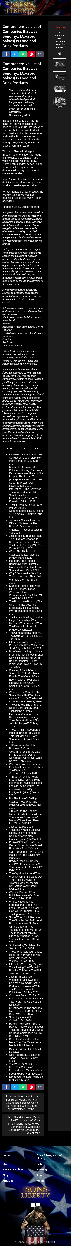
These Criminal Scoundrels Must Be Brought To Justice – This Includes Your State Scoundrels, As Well (25, 734)
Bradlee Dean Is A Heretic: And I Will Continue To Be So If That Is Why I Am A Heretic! (26, 864)
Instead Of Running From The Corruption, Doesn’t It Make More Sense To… (26, 457)
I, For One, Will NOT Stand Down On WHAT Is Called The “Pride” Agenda (26, 645)
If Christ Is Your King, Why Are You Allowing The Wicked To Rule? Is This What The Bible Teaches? (26, 969)
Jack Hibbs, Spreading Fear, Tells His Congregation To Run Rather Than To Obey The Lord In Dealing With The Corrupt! (26, 542)
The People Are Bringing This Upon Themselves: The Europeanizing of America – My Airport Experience (26, 606)
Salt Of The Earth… (20, 686)
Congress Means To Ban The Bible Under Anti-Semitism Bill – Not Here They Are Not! (26, 998)
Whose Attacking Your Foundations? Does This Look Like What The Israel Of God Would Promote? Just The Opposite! (25, 908)
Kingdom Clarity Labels (15, 206)
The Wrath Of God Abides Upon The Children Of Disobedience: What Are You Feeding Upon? (25, 1069)
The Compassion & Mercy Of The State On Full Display (25, 634)
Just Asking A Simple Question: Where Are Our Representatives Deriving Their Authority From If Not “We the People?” (24, 717)
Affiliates (7, 1180)
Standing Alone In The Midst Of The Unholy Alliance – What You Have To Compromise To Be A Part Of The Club (25, 592)
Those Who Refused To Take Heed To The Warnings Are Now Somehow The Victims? (25, 956)
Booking (42, 1169)
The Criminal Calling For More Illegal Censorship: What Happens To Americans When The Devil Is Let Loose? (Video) (26, 623)
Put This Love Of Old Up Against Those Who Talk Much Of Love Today (23, 801)
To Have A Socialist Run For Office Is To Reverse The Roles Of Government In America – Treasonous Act (25, 525)
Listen (40, 1164)
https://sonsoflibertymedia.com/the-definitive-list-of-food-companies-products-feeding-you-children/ (23, 182)
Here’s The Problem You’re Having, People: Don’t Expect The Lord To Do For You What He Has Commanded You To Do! (26, 1030)
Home (6, 1155)
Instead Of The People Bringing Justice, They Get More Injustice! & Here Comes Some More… (26, 565)
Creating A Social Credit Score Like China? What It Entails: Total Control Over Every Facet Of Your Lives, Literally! (24, 676)
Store (5, 1164)
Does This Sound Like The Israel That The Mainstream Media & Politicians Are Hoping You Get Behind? (25, 1044)
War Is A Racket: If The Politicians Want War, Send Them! (24, 895)
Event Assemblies (13, 1169)
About (40, 1175)
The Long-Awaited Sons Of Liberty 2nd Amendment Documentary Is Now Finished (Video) (24, 834)
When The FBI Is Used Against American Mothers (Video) (24, 554)
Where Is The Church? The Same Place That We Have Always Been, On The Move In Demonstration (26, 697)
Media (40, 1180)
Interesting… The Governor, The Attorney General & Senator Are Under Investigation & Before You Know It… (25, 495)
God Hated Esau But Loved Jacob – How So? (24, 1056)
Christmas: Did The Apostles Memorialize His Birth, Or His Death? (25, 1011)
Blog (5, 1175)
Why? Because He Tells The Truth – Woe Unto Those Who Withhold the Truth (26, 576)
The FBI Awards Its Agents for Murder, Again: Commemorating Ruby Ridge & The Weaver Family (26, 509)
